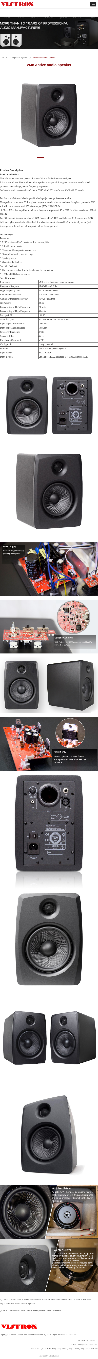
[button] (93, 4)
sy (3, 58)
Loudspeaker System (18, 58)
